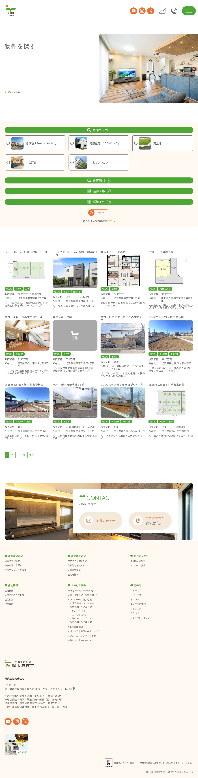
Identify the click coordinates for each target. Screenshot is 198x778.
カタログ (134, 613)
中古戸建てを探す (13, 565)
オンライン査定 (138, 565)
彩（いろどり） (79, 615)
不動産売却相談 (138, 561)
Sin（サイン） (79, 611)
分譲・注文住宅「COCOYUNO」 (83, 595)
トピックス (135, 595)
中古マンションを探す (15, 570)
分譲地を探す (74, 570)
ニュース (134, 590)
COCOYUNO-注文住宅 (81, 599)
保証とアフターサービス (79, 640)
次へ (31, 455)
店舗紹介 (9, 599)
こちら (111, 221)
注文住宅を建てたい (77, 561)
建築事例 (9, 604)
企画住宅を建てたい (77, 565)
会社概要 (9, 590)
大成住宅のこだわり (14, 595)
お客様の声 (135, 608)
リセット (97, 213)
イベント (134, 599)
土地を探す (73, 574)
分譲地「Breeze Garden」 (81, 590)
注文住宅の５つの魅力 (83, 603)
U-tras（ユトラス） (82, 618)
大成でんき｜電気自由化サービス (84, 631)
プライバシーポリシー (141, 618)
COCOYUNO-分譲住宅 (81, 622)
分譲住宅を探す (12, 561)
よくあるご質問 (138, 604)
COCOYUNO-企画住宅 (81, 607)
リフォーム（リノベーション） (83, 636)
